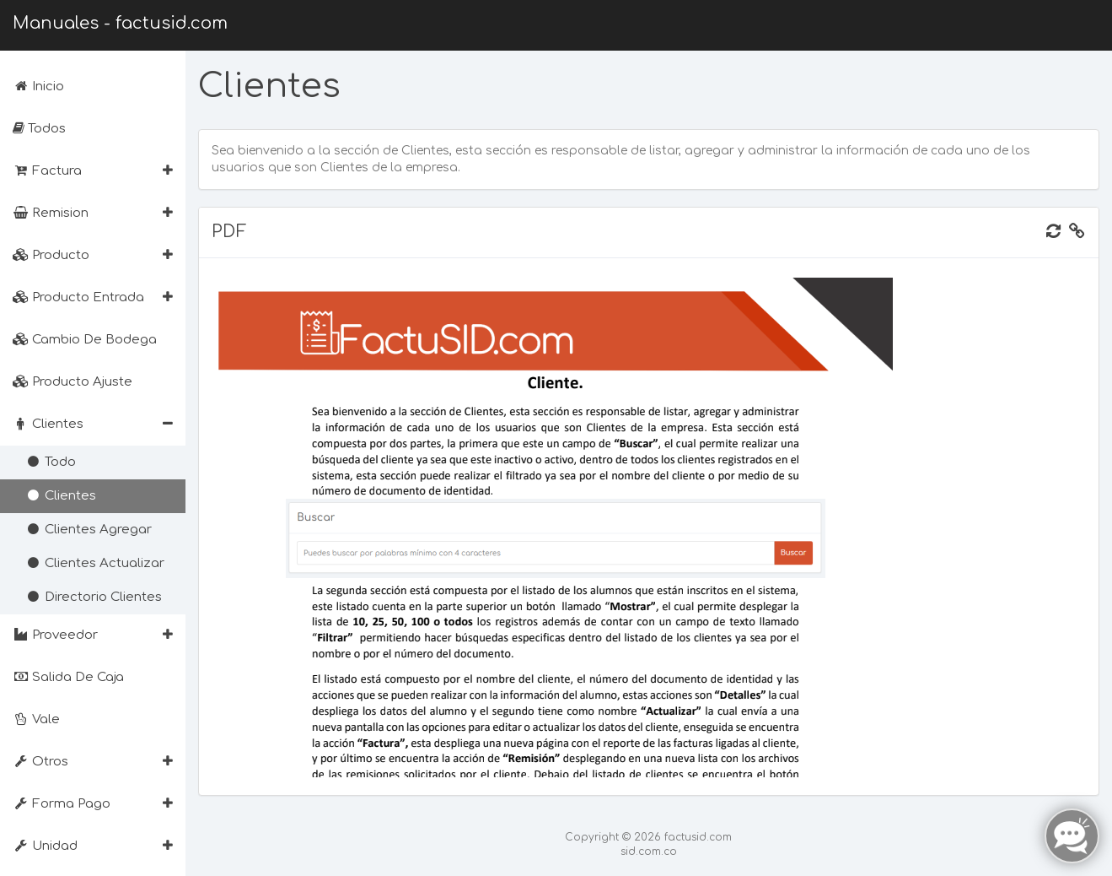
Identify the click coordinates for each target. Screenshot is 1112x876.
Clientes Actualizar (94, 563)
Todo (50, 462)
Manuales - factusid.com (120, 23)
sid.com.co (648, 851)
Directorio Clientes (93, 597)
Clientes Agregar (88, 529)
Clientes (60, 496)
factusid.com (698, 837)
